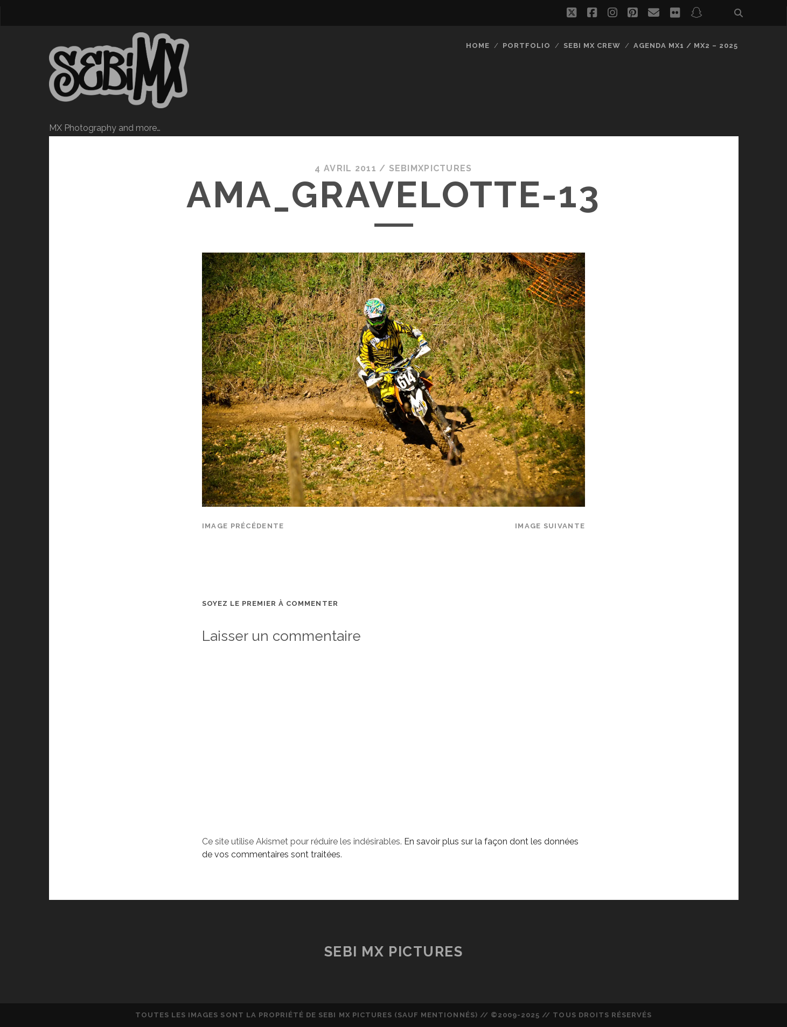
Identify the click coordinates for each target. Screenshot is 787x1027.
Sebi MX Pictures (393, 952)
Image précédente (243, 526)
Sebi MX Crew (592, 45)
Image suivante (550, 526)
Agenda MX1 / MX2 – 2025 (686, 45)
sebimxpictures (430, 168)
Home (478, 45)
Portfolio (527, 45)
